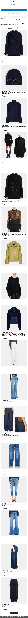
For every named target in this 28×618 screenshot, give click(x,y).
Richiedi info (5, 96)
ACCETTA (18, 617)
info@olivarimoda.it (24, 27)
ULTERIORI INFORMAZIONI (12, 617)
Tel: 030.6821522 (14, 612)
